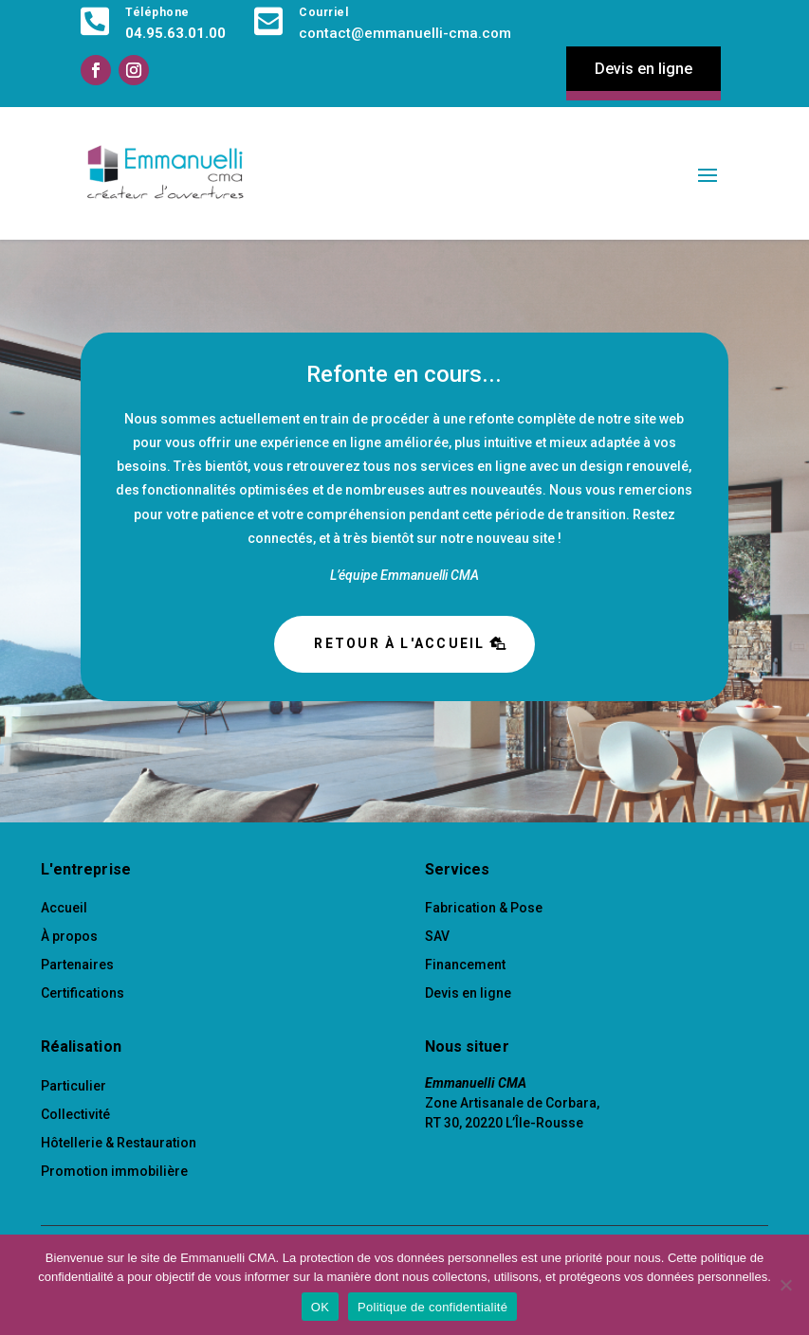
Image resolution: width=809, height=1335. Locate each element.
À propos (69, 936)
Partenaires (77, 964)
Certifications (82, 993)
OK (320, 1307)
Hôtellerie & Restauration (118, 1142)
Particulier (73, 1085)
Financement (465, 964)
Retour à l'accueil (399, 643)
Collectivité (75, 1114)
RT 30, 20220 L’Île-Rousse (504, 1122)
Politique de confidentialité (432, 1307)
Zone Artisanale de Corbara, (512, 1102)
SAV (437, 936)
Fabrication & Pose (483, 907)
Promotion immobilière (114, 1171)
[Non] (785, 1284)
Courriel (323, 12)
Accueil (64, 907)
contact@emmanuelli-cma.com (405, 33)
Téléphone (157, 12)
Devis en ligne (643, 69)
